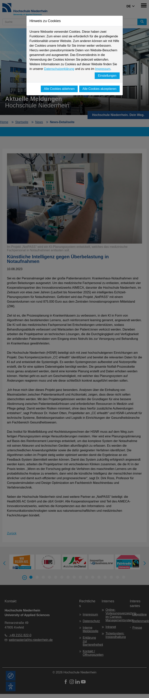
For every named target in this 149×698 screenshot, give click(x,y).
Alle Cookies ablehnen (59, 88)
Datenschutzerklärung (59, 68)
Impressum (102, 68)
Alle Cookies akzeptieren (99, 88)
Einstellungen (107, 75)
